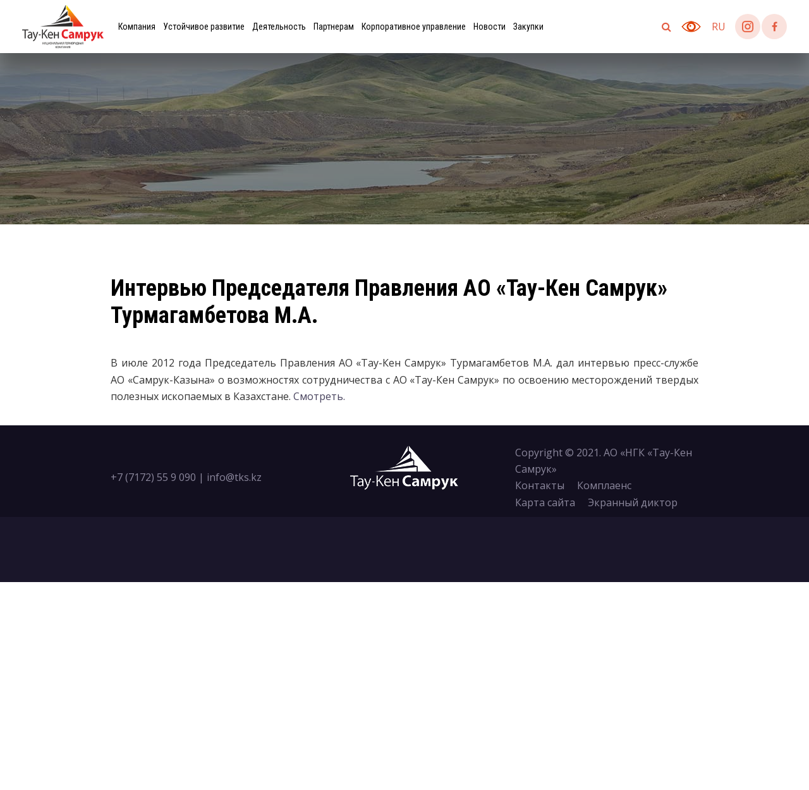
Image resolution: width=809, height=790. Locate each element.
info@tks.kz (234, 477)
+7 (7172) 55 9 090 (153, 477)
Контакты (539, 485)
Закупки (528, 26)
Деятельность (279, 26)
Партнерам (333, 26)
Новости (489, 26)
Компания (136, 26)
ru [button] (719, 26)
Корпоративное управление (414, 26)
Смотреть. (319, 396)
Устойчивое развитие (204, 26)
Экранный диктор (633, 502)
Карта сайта (545, 502)
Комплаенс (604, 485)
